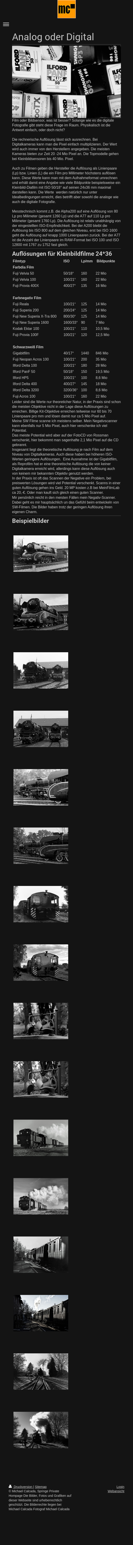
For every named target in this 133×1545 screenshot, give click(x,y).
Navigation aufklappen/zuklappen (66, 24)
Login (120, 1487)
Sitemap (41, 1487)
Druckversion (21, 1487)
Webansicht (116, 1491)
